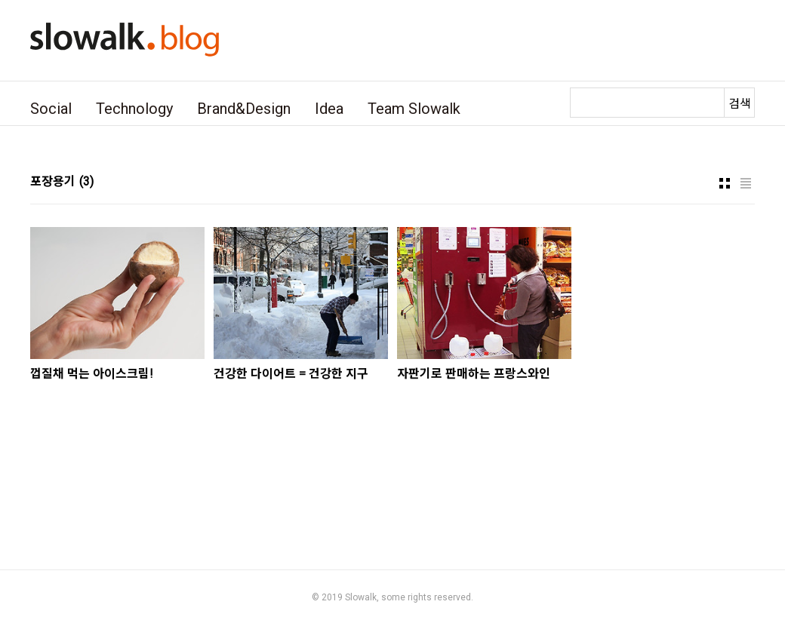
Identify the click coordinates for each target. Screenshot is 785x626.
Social (51, 109)
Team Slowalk (414, 109)
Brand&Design (244, 109)
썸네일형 (725, 183)
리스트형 (746, 183)
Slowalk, (362, 597)
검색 (739, 104)
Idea (329, 109)
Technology (134, 109)
